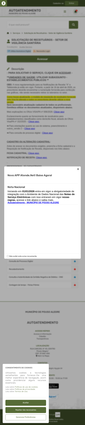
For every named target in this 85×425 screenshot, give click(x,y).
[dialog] (26, 393)
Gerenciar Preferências (26, 417)
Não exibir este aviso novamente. (23, 256)
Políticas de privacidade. (25, 389)
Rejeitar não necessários (25, 410)
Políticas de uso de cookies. (26, 387)
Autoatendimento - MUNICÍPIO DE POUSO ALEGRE (33, 202)
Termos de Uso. (21, 391)
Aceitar (26, 403)
